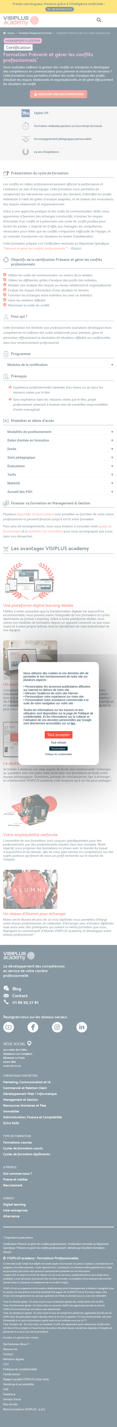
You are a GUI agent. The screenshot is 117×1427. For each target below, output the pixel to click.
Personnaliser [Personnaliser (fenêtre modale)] (58, 748)
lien (73, 723)
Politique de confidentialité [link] (58, 754)
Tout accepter (58, 735)
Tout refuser (58, 742)
